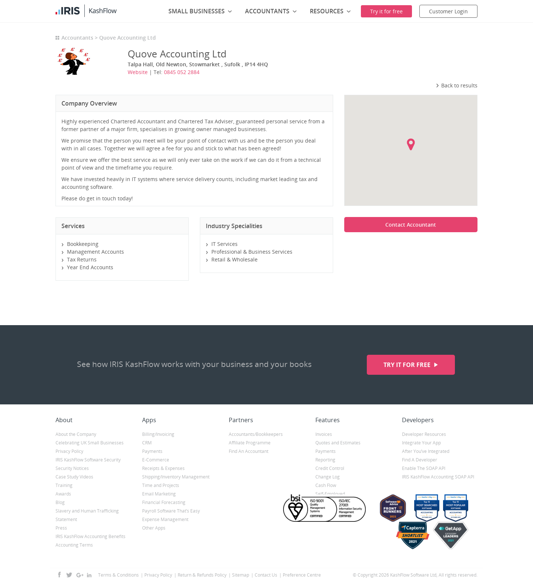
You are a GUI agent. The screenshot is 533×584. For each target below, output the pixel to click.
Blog (60, 502)
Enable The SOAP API (423, 468)
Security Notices (72, 468)
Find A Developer (419, 460)
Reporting (325, 460)
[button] (411, 144)
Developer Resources (424, 434)
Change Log (327, 477)
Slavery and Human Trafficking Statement (87, 515)
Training (64, 485)
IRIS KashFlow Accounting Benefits (90, 536)
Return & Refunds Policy (202, 575)
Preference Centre (302, 575)
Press (61, 528)
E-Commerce (155, 460)
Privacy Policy (69, 451)
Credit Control (329, 468)
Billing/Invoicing (158, 434)
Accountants (77, 37)
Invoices (323, 434)
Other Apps (153, 528)
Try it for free (407, 365)
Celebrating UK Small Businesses (90, 443)
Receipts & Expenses (163, 468)
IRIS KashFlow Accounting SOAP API (438, 477)
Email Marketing (159, 494)
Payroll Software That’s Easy (171, 511)
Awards (63, 494)
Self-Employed (330, 494)
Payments (152, 451)
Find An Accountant (248, 451)
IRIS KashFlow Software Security (88, 460)
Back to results (456, 85)
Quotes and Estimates (338, 443)
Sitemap (240, 575)
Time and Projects (160, 485)
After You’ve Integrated (425, 451)
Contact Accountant (410, 224)
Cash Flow (325, 485)
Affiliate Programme (250, 443)
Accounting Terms (74, 545)
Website (138, 72)
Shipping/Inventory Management (175, 477)
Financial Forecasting (163, 502)
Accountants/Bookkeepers (256, 434)
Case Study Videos (74, 477)
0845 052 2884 (182, 72)
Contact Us (266, 575)
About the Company (76, 434)
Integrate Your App (421, 443)
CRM (147, 443)
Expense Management (165, 519)
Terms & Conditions (118, 575)
